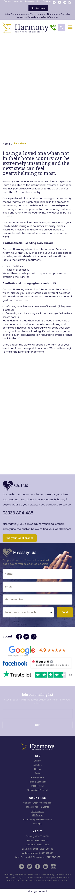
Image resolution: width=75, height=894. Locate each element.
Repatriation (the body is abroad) (37, 819)
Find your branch (11, 1)
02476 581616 (42, 836)
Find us (37, 769)
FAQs (37, 773)
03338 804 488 (18, 513)
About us (37, 765)
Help (39, 1)
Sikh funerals (37, 815)
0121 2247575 (53, 857)
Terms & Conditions (38, 782)
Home (6, 143)
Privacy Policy (37, 777)
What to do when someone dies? (37, 803)
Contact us (30, 1)
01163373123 (42, 845)
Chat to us (47, 1)
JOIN (37, 725)
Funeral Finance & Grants (37, 807)
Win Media (62, 880)
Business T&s (37, 786)
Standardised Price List (37, 790)
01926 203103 (46, 849)
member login (38, 8)
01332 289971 (41, 840)
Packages (37, 823)
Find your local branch (20, 538)
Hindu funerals (37, 811)
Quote (22, 1)
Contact (37, 761)
